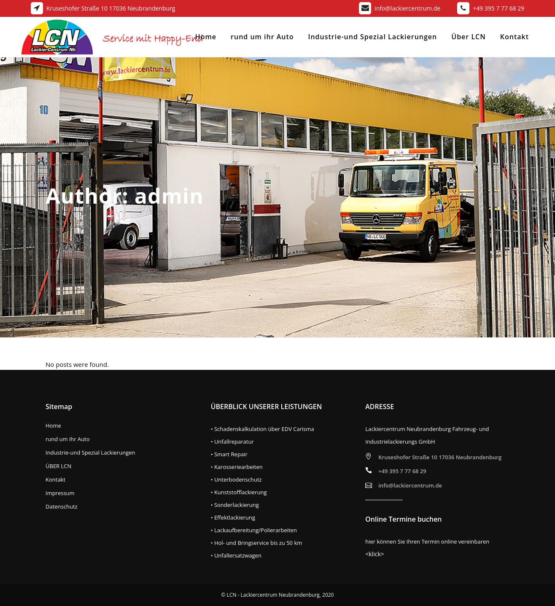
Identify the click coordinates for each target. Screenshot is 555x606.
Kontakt (55, 480)
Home (53, 426)
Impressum (60, 493)
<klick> (374, 554)
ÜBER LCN (58, 466)
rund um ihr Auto (68, 439)
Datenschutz (62, 507)
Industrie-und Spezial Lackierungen (90, 453)
